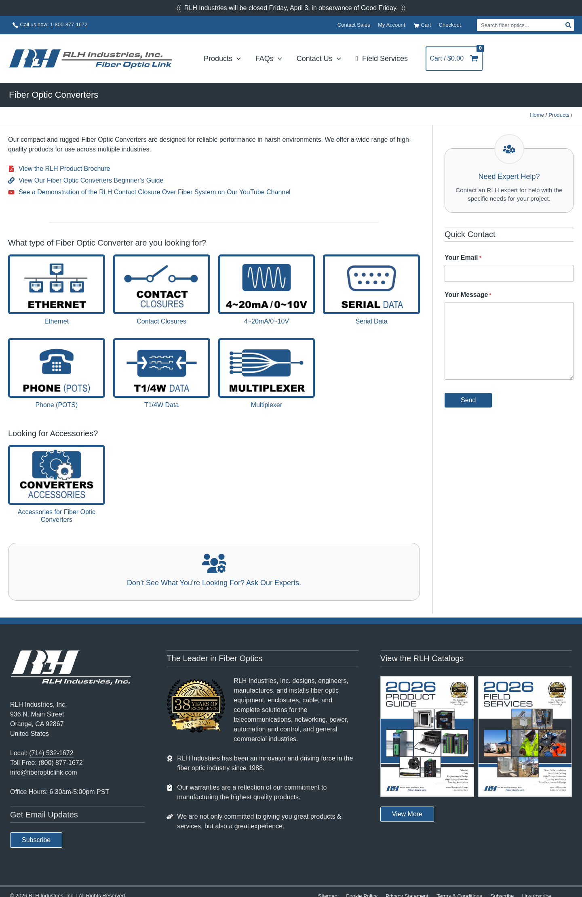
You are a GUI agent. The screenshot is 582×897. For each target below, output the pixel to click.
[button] (36, 840)
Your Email (463, 259)
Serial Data (372, 321)
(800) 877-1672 (60, 762)
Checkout (450, 25)
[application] (236, 58)
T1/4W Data (161, 404)
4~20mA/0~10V (266, 321)
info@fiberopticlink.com (43, 772)
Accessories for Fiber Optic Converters (56, 515)
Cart (422, 25)
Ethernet (56, 321)
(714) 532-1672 (51, 753)
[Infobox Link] (214, 571)
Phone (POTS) (56, 404)
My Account (391, 25)
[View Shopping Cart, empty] (456, 58)
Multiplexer (266, 404)
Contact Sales (353, 25)
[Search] (569, 25)
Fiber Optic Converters (53, 95)
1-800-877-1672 (69, 24)
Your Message (468, 296)
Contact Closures (161, 321)
